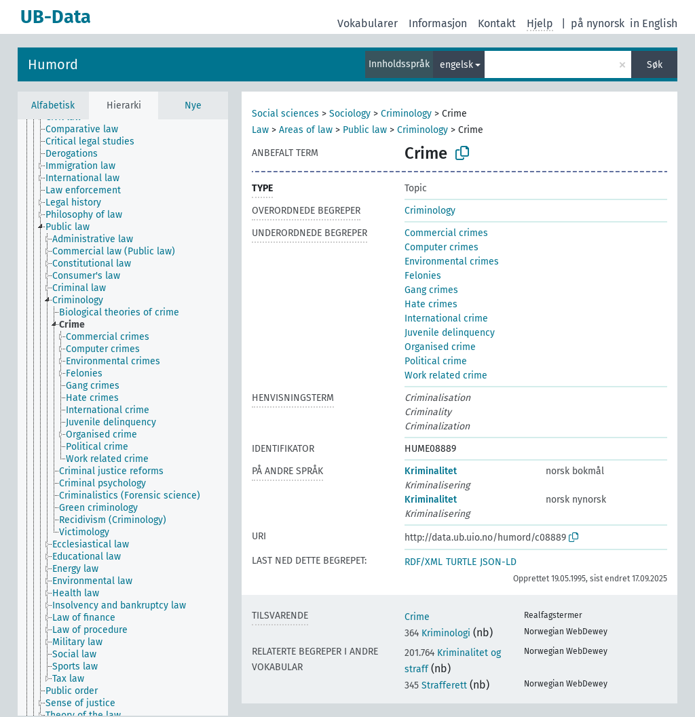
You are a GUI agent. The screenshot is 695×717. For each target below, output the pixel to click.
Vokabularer (367, 23)
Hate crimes (431, 304)
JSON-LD (498, 562)
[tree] (123, 417)
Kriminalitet (431, 471)
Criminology (406, 113)
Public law (365, 130)
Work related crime (446, 375)
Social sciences (285, 113)
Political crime (436, 361)
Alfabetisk (53, 105)
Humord (53, 64)
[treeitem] (87, 129)
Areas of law (306, 130)
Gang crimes (431, 290)
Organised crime (440, 347)
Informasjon (438, 23)
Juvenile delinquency (450, 332)
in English (653, 23)
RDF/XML (424, 562)
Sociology (350, 113)
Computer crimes (441, 247)
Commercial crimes (446, 233)
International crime (446, 318)
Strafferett (436, 685)
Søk (654, 65)
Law (260, 130)
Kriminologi (437, 633)
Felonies (423, 276)
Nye (193, 105)
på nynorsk (597, 23)
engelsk (456, 65)
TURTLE (461, 562)
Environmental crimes (452, 261)
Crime (417, 617)
